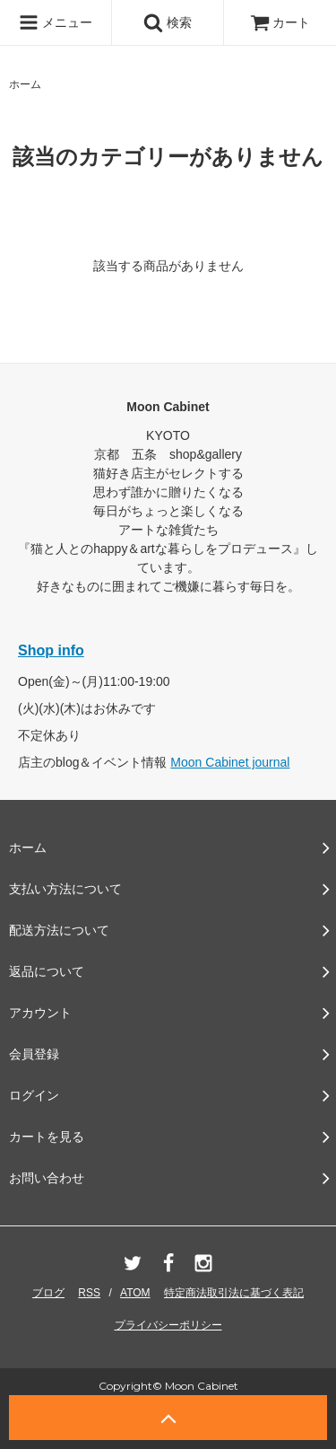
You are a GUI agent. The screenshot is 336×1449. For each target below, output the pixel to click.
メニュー (55, 22)
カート (280, 22)
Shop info (51, 650)
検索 (167, 22)
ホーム (25, 84)
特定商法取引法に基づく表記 (234, 1293)
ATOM (135, 1293)
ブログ (48, 1293)
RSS (89, 1293)
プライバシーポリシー (168, 1325)
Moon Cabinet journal (229, 762)
